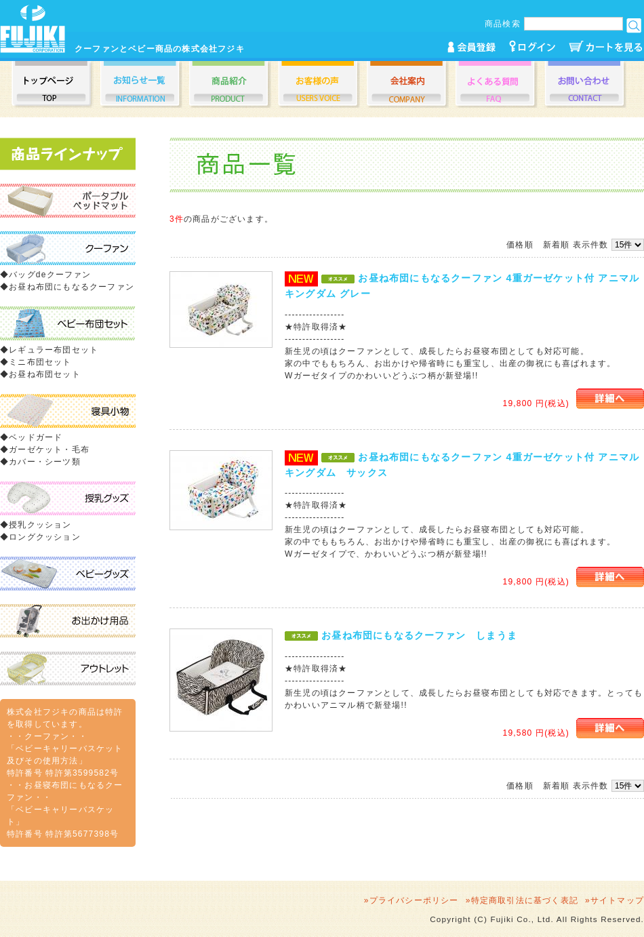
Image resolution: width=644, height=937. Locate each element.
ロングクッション (45, 537)
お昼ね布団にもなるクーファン (71, 287)
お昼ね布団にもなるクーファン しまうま (419, 635)
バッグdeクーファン (50, 274)
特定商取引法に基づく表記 (524, 900)
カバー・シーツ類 (45, 461)
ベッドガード (35, 437)
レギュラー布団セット (53, 350)
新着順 (556, 245)
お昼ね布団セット (45, 374)
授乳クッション (40, 525)
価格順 (520, 245)
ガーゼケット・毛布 (49, 449)
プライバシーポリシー (414, 900)
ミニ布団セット (40, 362)
